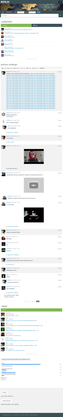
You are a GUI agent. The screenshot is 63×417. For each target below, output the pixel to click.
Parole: (30, 12)
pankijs (8, 250)
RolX (7, 236)
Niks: (19, 12)
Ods (7, 274)
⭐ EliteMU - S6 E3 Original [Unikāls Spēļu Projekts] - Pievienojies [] (31, 32)
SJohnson (8, 286)
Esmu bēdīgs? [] (31, 40)
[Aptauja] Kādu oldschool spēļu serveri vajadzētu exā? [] (31, 29)
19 (34, 301)
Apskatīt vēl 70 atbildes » (13, 254)
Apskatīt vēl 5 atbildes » (13, 226)
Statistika (16, 415)
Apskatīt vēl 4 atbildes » (13, 292)
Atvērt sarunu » (11, 142)
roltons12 (8, 112)
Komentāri (3, 379)
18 (32, 301)
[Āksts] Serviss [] (31, 51)
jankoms (8, 71)
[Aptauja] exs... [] (31, 44)
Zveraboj (8, 120)
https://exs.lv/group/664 (36, 73)
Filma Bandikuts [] (31, 55)
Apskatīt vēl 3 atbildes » (13, 132)
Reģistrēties (9, 12)
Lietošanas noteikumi (24, 415)
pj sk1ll (8, 242)
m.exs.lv (11, 415)
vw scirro (8, 248)
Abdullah (9, 196)
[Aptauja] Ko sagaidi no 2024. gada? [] (31, 47)
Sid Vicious (9, 172)
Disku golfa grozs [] (31, 36)
